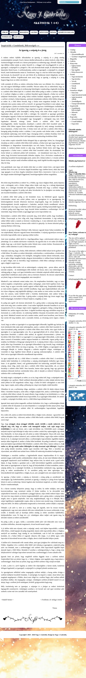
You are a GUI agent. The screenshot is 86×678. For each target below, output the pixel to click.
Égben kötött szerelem (76, 66)
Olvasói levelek (77, 119)
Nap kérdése (76, 79)
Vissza (54, 608)
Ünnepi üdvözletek (78, 104)
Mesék (74, 88)
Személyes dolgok (66, 32)
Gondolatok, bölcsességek (24, 45)
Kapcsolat (18, 37)
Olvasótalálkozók (78, 54)
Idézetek (75, 112)
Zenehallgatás (76, 101)
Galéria (34, 32)
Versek (74, 81)
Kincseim (75, 93)
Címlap (5, 32)
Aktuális (14, 32)
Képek (74, 115)
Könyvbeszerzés (77, 72)
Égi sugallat (76, 70)
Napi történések (77, 77)
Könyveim (44, 32)
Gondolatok (76, 83)
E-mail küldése (77, 121)
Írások (53, 32)
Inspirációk (7, 37)
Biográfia (24, 32)
